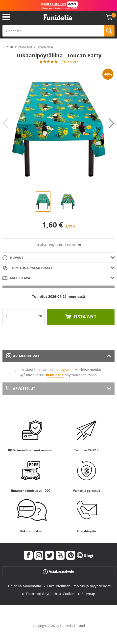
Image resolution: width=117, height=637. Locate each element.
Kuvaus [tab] (12, 258)
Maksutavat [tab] (17, 278)
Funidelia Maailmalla (23, 586)
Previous (6, 123)
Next (111, 123)
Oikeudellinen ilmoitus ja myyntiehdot (79, 586)
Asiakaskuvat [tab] (22, 356)
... (3, 47)
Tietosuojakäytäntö (41, 593)
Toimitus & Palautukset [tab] (27, 268)
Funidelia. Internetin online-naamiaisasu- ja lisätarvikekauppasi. (58, 17)
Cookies (69, 593)
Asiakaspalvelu (58, 571)
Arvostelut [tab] (20, 388)
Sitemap (88, 593)
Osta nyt (84, 316)
